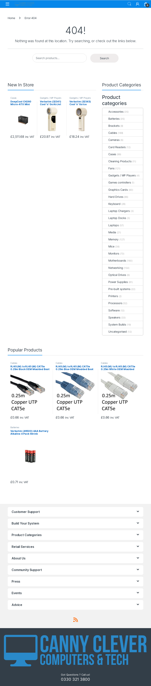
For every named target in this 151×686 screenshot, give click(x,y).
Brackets (111, 125)
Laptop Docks (114, 218)
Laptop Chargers (116, 211)
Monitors (110, 253)
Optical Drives (114, 274)
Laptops (110, 225)
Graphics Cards (115, 189)
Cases (13, 98)
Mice (108, 246)
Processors (112, 303)
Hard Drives (112, 196)
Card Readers (114, 147)
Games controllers (116, 182)
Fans (108, 168)
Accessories (112, 111)
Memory (110, 239)
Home (11, 18)
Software (111, 310)
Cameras (111, 139)
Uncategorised (114, 331)
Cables (109, 132)
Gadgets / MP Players (50, 98)
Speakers (111, 317)
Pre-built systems (116, 289)
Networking (112, 267)
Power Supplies (115, 282)
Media (109, 232)
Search (129, 4)
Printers (110, 296)
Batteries (111, 118)
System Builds (114, 324)
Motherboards (114, 260)
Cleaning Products (117, 161)
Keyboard (111, 203)
